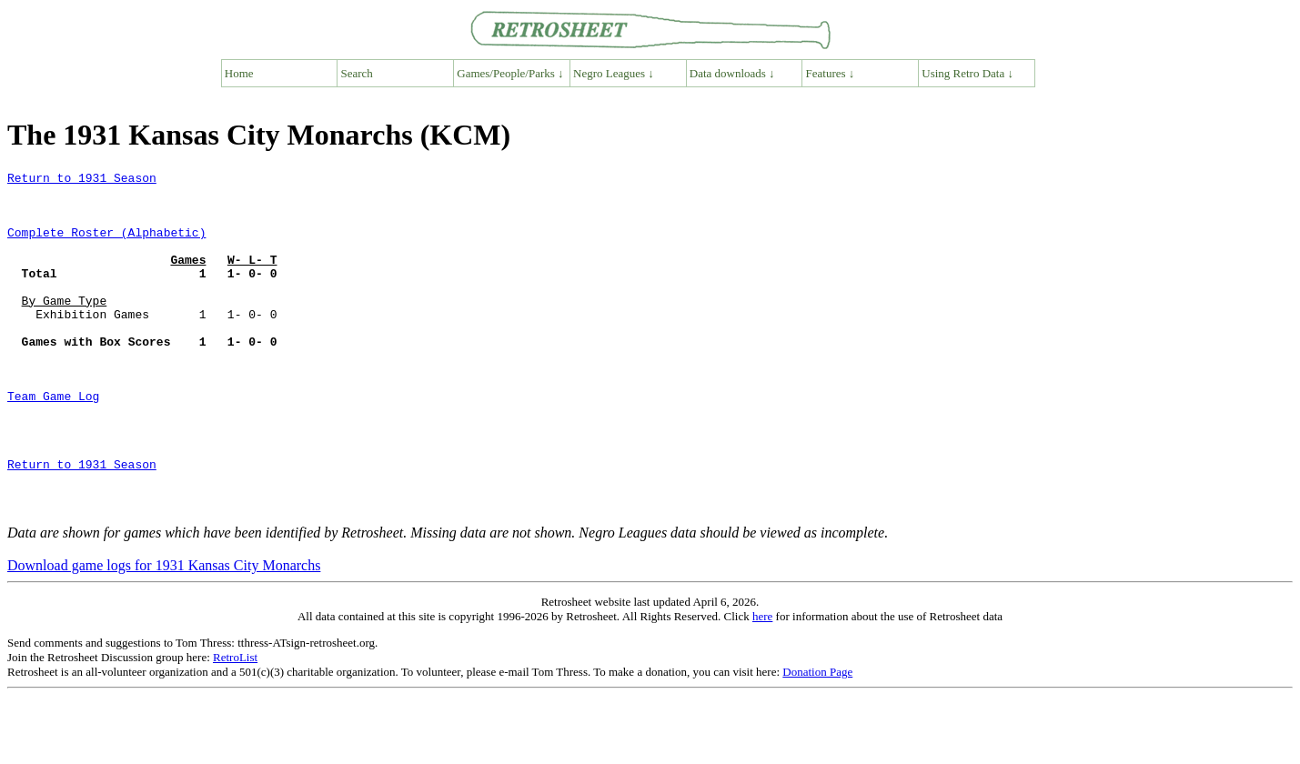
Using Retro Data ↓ (967, 73)
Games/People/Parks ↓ (510, 73)
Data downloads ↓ (732, 73)
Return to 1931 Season (81, 180)
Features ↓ (830, 73)
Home (239, 73)
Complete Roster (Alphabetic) (106, 245)
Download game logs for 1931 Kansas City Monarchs (163, 633)
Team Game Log (53, 442)
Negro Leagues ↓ (613, 73)
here (762, 684)
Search (357, 73)
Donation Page (817, 740)
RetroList (235, 725)
